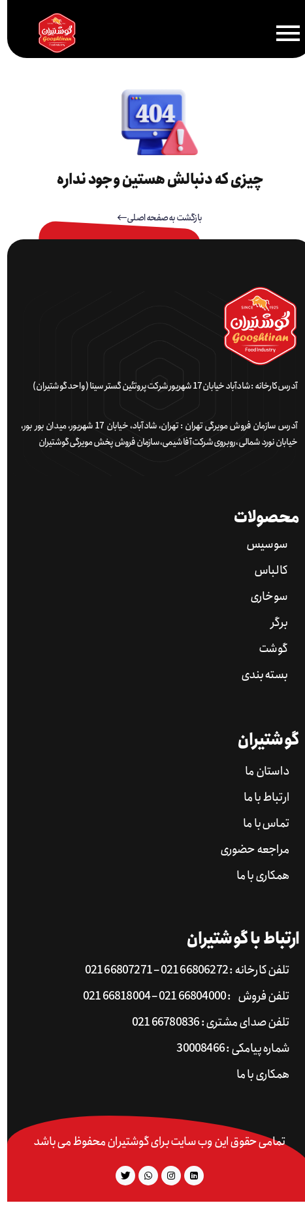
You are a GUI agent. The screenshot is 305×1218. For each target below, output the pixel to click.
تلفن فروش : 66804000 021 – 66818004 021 (179, 996)
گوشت (265, 649)
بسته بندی (257, 675)
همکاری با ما (255, 876)
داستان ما (260, 772)
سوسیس (259, 545)
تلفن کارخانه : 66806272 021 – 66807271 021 (180, 970)
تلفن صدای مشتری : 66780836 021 (203, 1023)
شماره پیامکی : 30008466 (225, 1049)
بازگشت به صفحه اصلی (152, 218)
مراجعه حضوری (247, 850)
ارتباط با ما (259, 798)
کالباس (263, 571)
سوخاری (261, 597)
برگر (271, 623)
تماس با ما (259, 824)
